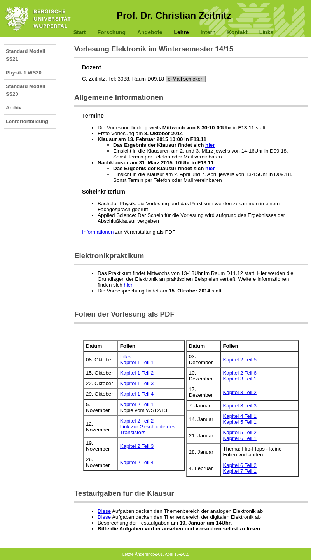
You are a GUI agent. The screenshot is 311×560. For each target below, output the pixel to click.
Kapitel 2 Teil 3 (137, 446)
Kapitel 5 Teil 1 (239, 422)
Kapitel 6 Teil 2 (239, 465)
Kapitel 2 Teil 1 (137, 404)
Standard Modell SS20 (25, 90)
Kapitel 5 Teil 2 (239, 432)
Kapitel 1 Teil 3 (137, 383)
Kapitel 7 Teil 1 (239, 471)
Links (266, 32)
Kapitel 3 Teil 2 (239, 392)
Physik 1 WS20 (24, 73)
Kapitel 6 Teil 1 (239, 438)
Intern (208, 32)
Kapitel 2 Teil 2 (137, 421)
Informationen (98, 232)
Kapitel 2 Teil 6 (239, 373)
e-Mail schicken (186, 79)
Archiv (13, 108)
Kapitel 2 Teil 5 (239, 360)
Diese (104, 511)
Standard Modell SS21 (25, 55)
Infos (125, 356)
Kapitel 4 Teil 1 (239, 416)
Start (79, 32)
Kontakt (237, 32)
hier (210, 145)
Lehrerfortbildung (27, 121)
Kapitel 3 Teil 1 (239, 379)
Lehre (181, 32)
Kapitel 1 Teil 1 (137, 362)
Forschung (112, 32)
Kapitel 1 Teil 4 (137, 394)
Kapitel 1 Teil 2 (137, 373)
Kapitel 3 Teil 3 (239, 406)
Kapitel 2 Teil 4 (137, 462)
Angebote (149, 32)
